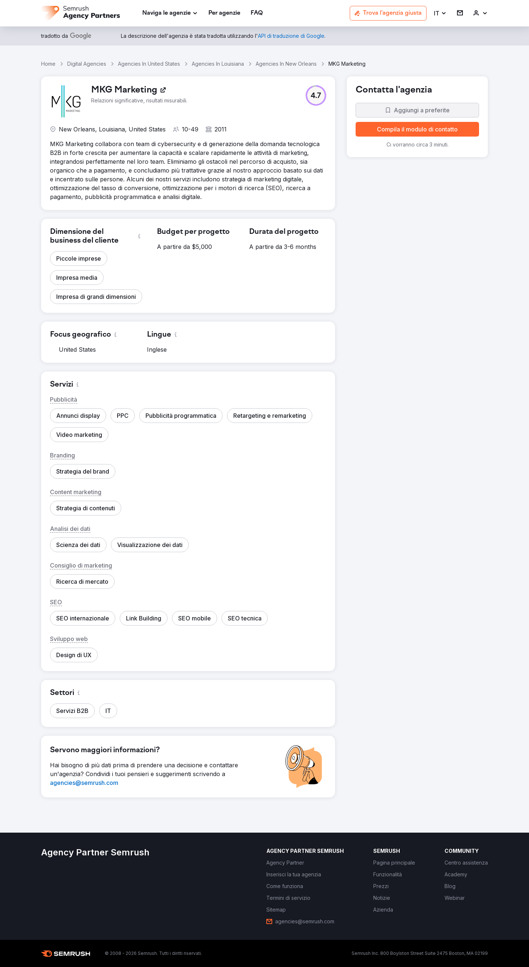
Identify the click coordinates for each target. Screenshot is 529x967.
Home (48, 64)
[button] (440, 13)
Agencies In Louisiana (218, 64)
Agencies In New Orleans (286, 64)
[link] (224, 13)
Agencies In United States (149, 64)
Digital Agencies (86, 64)
